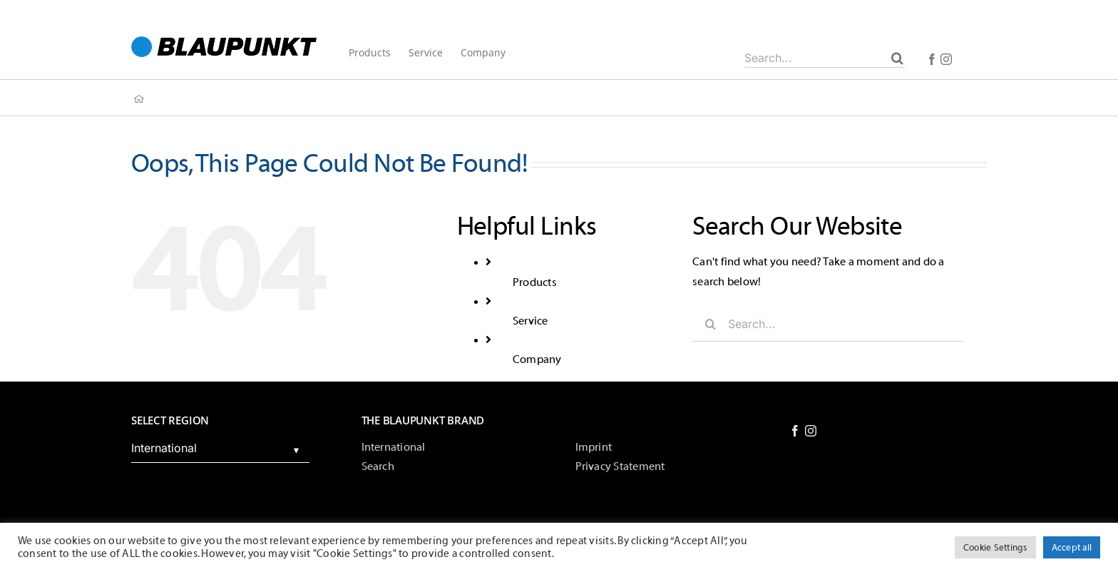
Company (537, 359)
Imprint (593, 447)
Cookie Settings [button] (995, 547)
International (393, 447)
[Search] (897, 58)
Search (377, 466)
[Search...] (824, 58)
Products (535, 282)
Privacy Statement (620, 466)
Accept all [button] (1072, 547)
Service (530, 321)
